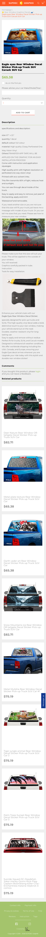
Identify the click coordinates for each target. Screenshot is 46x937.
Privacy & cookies (11, 911)
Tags (35, 916)
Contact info (15, 905)
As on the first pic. (12, 83)
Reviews (12, 916)
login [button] (38, 371)
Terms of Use (28, 911)
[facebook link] (16, 924)
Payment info (30, 905)
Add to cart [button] (23, 112)
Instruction (24, 916)
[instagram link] (30, 924)
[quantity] (23, 103)
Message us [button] (43, 700)
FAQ (40, 911)
